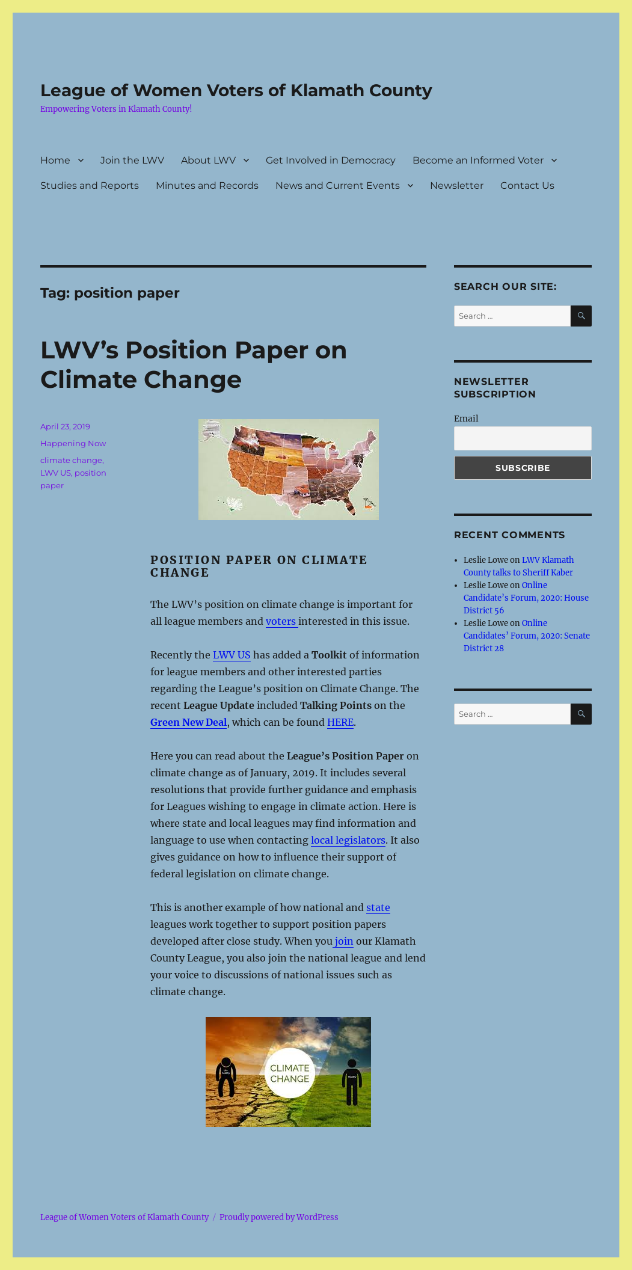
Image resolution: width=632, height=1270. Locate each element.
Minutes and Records (207, 185)
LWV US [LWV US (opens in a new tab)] (232, 655)
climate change (71, 460)
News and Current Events (337, 185)
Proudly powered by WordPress (279, 1217)
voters (282, 621)
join (343, 941)
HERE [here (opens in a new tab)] (340, 722)
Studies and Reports (89, 185)
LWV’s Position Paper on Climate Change (194, 364)
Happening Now (73, 443)
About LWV (208, 160)
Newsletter (456, 185)
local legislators (348, 840)
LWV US (55, 472)
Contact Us (527, 185)
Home (55, 160)
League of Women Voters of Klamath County (236, 90)
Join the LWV (132, 160)
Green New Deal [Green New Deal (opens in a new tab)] (188, 722)
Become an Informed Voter (478, 160)
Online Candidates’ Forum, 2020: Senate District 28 (527, 636)
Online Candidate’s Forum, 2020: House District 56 (526, 598)
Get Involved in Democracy (331, 160)
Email (466, 418)
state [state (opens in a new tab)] (378, 907)
